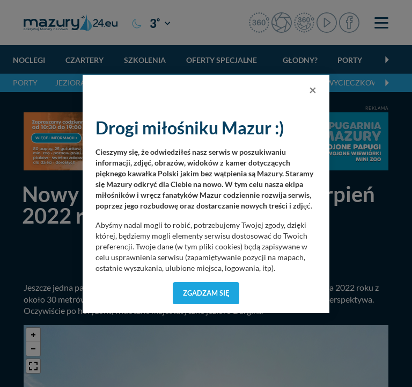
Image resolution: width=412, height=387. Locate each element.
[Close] (312, 90)
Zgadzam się (206, 293)
